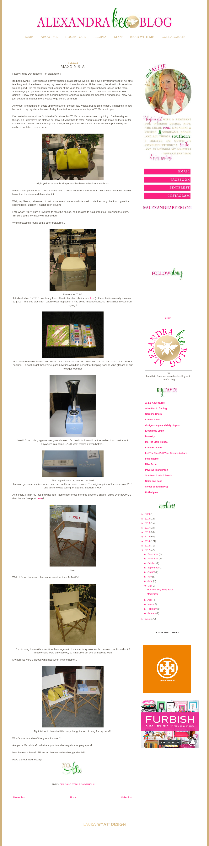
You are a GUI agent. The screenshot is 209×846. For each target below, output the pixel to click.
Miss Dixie (151, 464)
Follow (167, 318)
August (151, 572)
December (153, 554)
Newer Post (19, 797)
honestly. (150, 436)
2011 (148, 619)
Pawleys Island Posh (156, 470)
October (151, 563)
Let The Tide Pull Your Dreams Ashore (166, 453)
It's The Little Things (156, 442)
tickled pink (151, 492)
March (151, 604)
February (152, 609)
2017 (148, 527)
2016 (148, 532)
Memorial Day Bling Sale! (160, 589)
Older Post (126, 797)
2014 (148, 541)
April (150, 600)
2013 (148, 545)
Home (28, 37)
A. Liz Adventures (155, 403)
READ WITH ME (142, 37)
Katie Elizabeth (153, 447)
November (153, 558)
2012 (148, 550)
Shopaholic (88, 784)
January (151, 613)
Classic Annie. (153, 419)
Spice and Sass (153, 481)
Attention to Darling (156, 408)
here (92, 298)
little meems (151, 458)
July (149, 576)
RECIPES (100, 37)
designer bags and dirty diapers (162, 425)
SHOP (118, 37)
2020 (148, 514)
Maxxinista (152, 594)
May (150, 585)
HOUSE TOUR (75, 37)
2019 (148, 518)
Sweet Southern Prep (157, 486)
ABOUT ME (49, 37)
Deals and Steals (70, 784)
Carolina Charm (153, 414)
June (150, 581)
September (153, 567)
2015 (148, 536)
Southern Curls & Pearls (158, 475)
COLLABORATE (173, 37)
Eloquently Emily (154, 430)
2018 (148, 523)
